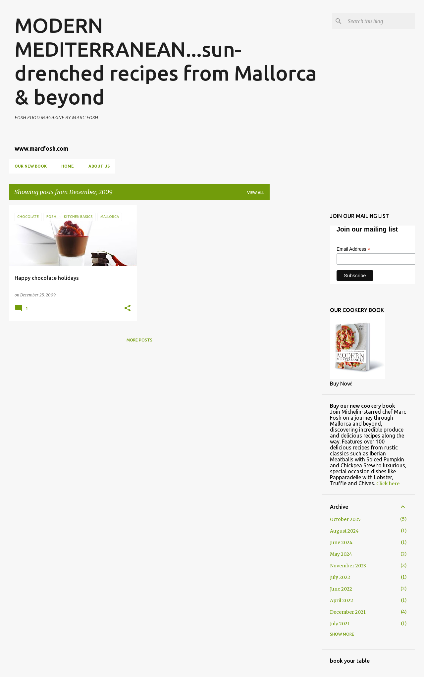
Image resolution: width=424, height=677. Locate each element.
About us (99, 166)
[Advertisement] (296, 304)
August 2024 (344, 531)
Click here (387, 484)
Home (67, 166)
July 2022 (340, 577)
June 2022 (341, 589)
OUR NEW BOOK (31, 166)
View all (255, 192)
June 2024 (341, 543)
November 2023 (348, 566)
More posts (139, 340)
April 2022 (341, 600)
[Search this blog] (380, 21)
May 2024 (341, 554)
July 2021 (340, 624)
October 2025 (345, 519)
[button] (128, 308)
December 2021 (348, 612)
